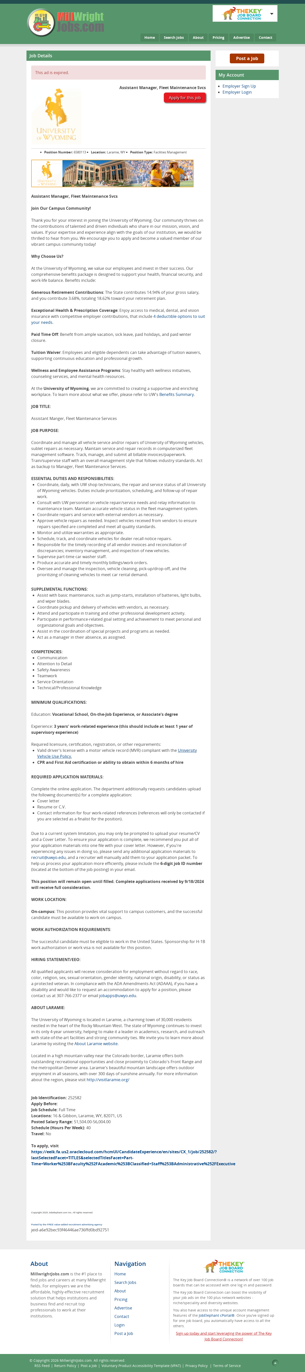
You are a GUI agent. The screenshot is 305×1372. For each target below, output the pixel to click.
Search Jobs (174, 37)
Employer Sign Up (239, 86)
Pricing (218, 37)
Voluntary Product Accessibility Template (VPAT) (141, 1365)
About (198, 37)
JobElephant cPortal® (217, 1315)
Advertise (241, 37)
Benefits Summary (176, 394)
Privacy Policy (197, 1365)
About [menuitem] (120, 1291)
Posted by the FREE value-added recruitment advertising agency (66, 1224)
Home (149, 37)
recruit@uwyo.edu (48, 857)
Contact (265, 37)
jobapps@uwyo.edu (117, 995)
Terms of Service (227, 1365)
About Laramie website (96, 1043)
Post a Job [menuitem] (123, 1333)
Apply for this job (185, 97)
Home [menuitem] (120, 1274)
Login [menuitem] (119, 1325)
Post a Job (247, 58)
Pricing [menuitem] (120, 1299)
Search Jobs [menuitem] (125, 1282)
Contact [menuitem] (121, 1316)
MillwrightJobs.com (76, 1360)
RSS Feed (42, 1365)
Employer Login (237, 92)
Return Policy (65, 1365)
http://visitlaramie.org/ (108, 1079)
